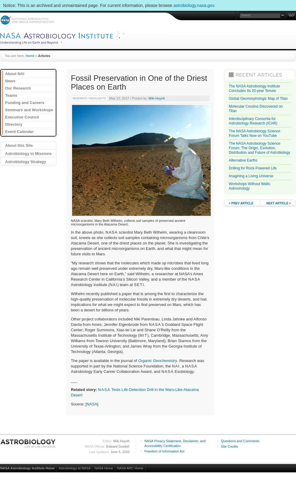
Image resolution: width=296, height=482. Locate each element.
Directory (13, 124)
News (10, 81)
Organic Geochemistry (157, 360)
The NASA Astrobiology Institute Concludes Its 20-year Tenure (254, 88)
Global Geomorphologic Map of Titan (258, 98)
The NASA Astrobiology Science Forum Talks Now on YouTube (254, 133)
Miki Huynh (157, 98)
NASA (92, 404)
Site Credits (229, 446)
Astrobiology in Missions (28, 153)
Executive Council (22, 117)
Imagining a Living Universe (251, 176)
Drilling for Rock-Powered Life (253, 168)
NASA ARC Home (130, 468)
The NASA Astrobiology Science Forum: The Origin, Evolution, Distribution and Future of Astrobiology (259, 148)
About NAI (14, 73)
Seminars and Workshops (29, 110)
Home (30, 56)
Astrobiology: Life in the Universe (28, 443)
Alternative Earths (243, 160)
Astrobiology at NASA (75, 468)
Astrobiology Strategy (25, 161)
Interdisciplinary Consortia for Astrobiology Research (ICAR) (253, 121)
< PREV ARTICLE (241, 203)
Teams (11, 95)
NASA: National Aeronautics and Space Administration (27, 20)
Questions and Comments (240, 441)
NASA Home (103, 468)
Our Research (18, 88)
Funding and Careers (24, 102)
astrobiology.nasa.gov (194, 5)
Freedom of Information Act (164, 451)
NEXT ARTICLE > (278, 203)
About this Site (19, 145)
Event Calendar (19, 131)
